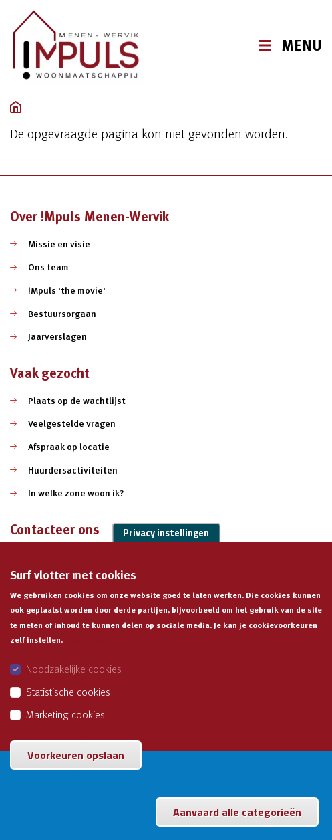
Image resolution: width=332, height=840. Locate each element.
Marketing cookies (65, 727)
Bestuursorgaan (62, 313)
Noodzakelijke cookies (74, 681)
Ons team (48, 267)
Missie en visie (59, 244)
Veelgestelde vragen (72, 423)
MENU (301, 45)
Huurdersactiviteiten (73, 470)
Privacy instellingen (166, 545)
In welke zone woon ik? (76, 493)
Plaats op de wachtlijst (77, 400)
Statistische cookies (68, 704)
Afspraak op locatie (69, 446)
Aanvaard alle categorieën (237, 825)
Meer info (87, 653)
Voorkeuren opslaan (75, 768)
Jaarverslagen (57, 336)
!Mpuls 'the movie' (67, 290)
